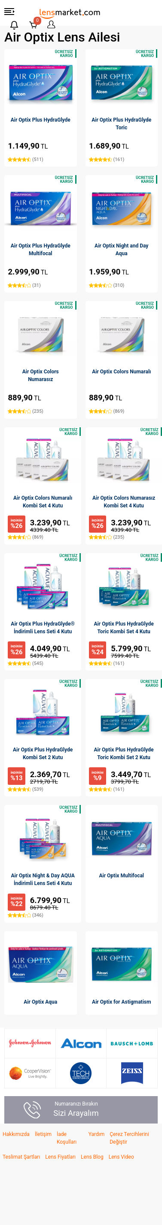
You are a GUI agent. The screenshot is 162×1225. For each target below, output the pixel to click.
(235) (25, 411)
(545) (25, 663)
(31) (24, 285)
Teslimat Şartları (21, 1157)
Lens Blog (92, 1157)
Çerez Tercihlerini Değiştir (129, 1138)
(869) (106, 411)
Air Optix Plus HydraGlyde (40, 120)
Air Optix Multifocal (121, 876)
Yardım (97, 1134)
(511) (25, 159)
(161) (106, 159)
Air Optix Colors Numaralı (121, 372)
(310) (106, 285)
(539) (25, 789)
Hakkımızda (16, 1134)
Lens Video (121, 1157)
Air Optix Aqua (40, 1002)
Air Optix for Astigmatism (121, 1002)
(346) (25, 915)
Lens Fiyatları (60, 1157)
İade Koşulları (66, 1138)
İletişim (43, 1134)
